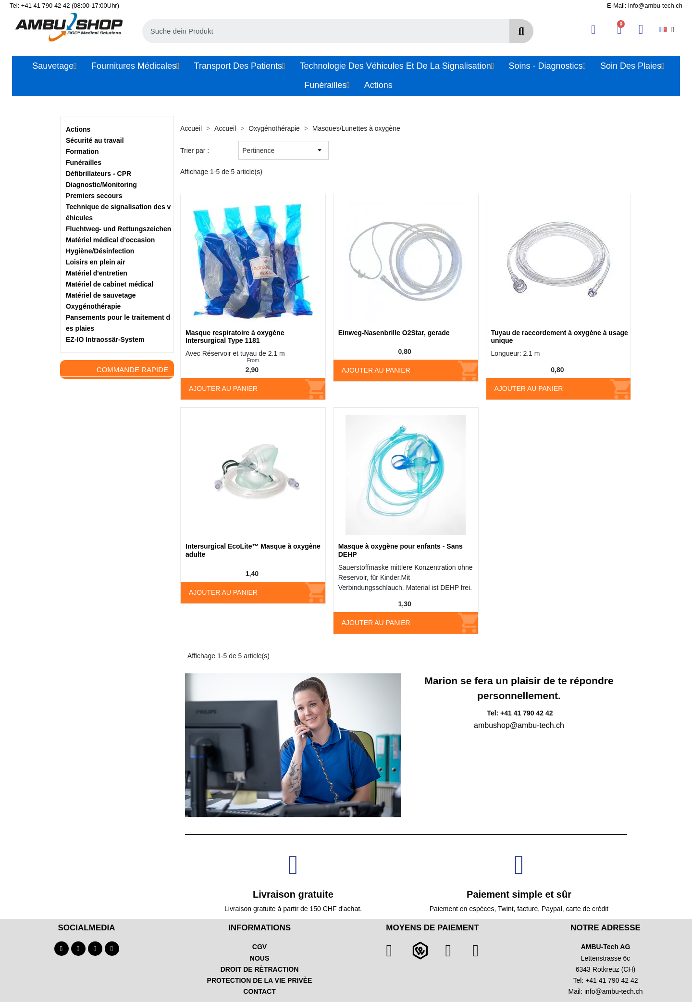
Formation (82, 151)
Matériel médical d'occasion (110, 240)
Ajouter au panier (223, 388)
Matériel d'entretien (96, 273)
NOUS (259, 958)
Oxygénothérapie (93, 306)
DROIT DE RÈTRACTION (260, 969)
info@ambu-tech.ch (613, 991)
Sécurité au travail (95, 140)
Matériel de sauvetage (101, 295)
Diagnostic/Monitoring (101, 184)
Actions (78, 129)
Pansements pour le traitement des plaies (118, 322)
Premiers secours (94, 196)
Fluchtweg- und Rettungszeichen (118, 229)
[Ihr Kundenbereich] (593, 29)
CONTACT (259, 991)
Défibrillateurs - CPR (98, 173)
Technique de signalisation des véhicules (118, 212)
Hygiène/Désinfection (100, 251)
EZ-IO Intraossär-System (105, 339)
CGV (259, 947)
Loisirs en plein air (95, 262)
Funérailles (83, 162)
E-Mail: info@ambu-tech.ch (644, 5)
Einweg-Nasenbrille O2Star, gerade (394, 333)
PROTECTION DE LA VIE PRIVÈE (259, 980)
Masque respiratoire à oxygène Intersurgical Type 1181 (234, 337)
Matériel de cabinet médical (109, 284)
